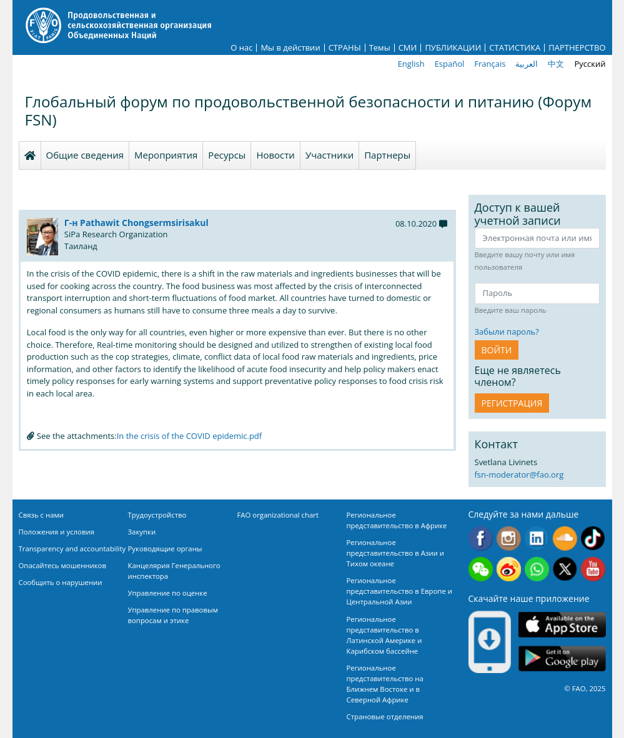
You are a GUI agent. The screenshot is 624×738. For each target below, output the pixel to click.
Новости (275, 155)
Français (489, 63)
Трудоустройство (157, 514)
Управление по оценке (167, 593)
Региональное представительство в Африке (397, 520)
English (411, 63)
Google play (562, 659)
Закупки (142, 531)
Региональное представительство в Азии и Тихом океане (396, 553)
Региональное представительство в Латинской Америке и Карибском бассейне (384, 635)
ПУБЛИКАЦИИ (453, 48)
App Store (562, 625)
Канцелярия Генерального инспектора (174, 571)
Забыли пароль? (507, 331)
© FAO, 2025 (584, 688)
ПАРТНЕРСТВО (576, 48)
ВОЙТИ (497, 350)
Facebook (480, 538)
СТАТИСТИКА (514, 48)
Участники (329, 155)
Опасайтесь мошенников (62, 565)
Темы (379, 48)
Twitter (565, 569)
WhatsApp (537, 569)
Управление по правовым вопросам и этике (173, 615)
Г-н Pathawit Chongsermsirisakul (136, 223)
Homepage (30, 155)
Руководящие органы (165, 548)
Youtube (593, 569)
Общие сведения (85, 155)
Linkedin (537, 538)
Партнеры (387, 155)
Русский (589, 63)
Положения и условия (57, 531)
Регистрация (512, 403)
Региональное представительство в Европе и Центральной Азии (399, 591)
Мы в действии (290, 48)
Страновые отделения (385, 716)
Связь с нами (41, 514)
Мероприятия (165, 155)
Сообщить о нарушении (60, 582)
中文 (556, 63)
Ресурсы (226, 155)
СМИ (408, 48)
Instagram (509, 538)
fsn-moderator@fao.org (519, 474)
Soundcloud (565, 538)
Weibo (509, 569)
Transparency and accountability (72, 548)
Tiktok (593, 538)
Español (450, 63)
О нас (241, 48)
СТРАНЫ (345, 48)
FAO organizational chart (278, 514)
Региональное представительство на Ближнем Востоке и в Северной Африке (385, 683)
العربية (526, 63)
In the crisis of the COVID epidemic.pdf (189, 435)
